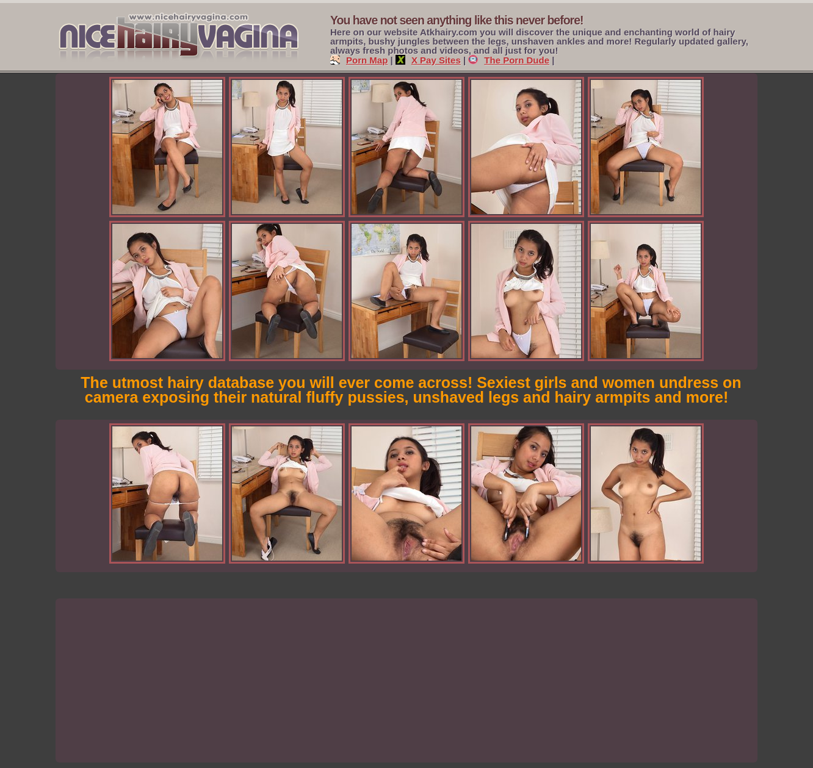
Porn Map (359, 60)
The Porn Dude (508, 60)
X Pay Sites (428, 60)
